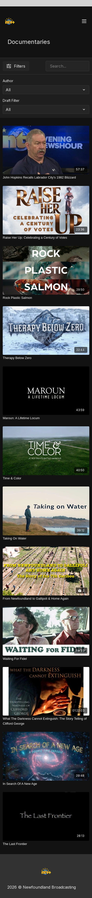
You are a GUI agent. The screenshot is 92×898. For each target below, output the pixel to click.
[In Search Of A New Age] (46, 783)
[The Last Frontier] (46, 844)
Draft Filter (11, 100)
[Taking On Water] (46, 538)
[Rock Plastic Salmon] (46, 297)
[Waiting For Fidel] (46, 658)
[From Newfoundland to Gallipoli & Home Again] (46, 598)
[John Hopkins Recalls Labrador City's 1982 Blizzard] (46, 177)
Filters (16, 66)
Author (8, 81)
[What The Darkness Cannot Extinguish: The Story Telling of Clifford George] (46, 721)
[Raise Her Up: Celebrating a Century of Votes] (46, 237)
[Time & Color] (46, 478)
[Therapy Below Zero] (46, 358)
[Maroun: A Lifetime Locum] (46, 418)
